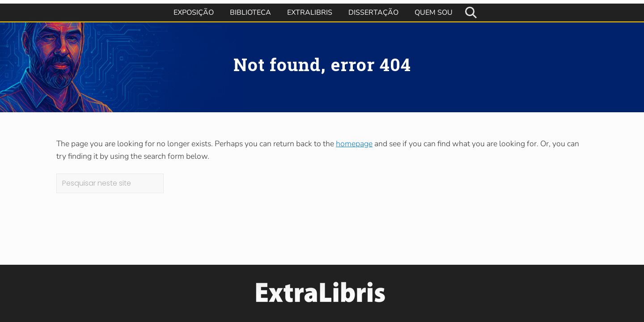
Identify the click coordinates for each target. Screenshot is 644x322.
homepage (354, 143)
